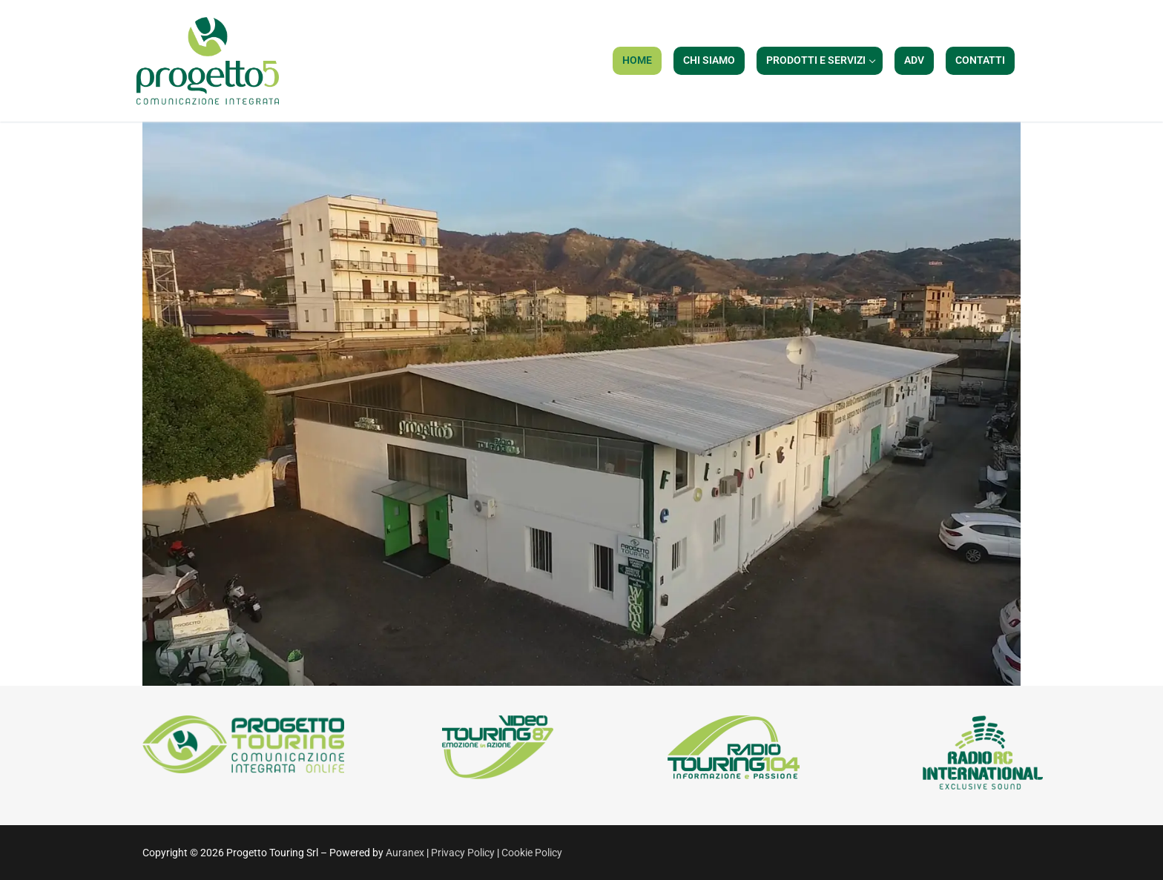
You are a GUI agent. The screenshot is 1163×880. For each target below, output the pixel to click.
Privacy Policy (464, 853)
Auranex (405, 853)
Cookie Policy (531, 853)
